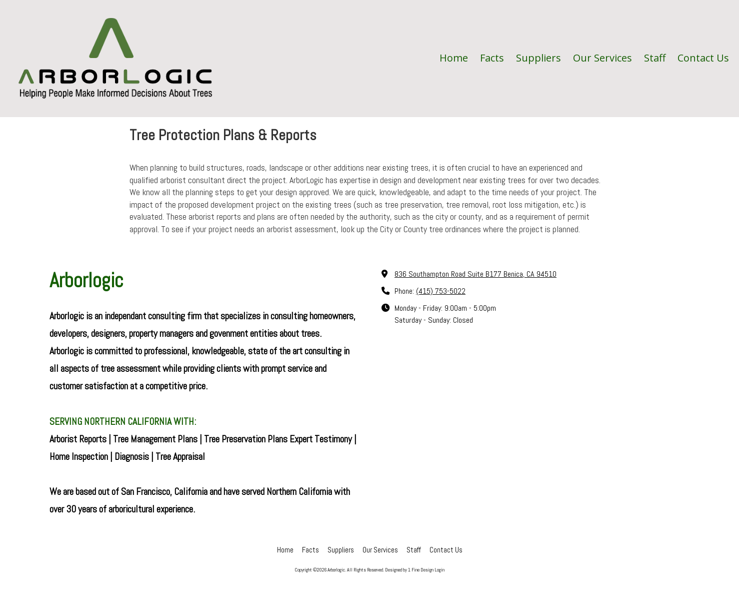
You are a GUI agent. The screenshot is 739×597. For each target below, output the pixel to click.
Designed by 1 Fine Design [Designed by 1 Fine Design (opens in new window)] (409, 569)
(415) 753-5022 (441, 291)
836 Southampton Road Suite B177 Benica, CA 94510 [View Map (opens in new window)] (475, 274)
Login (439, 569)
